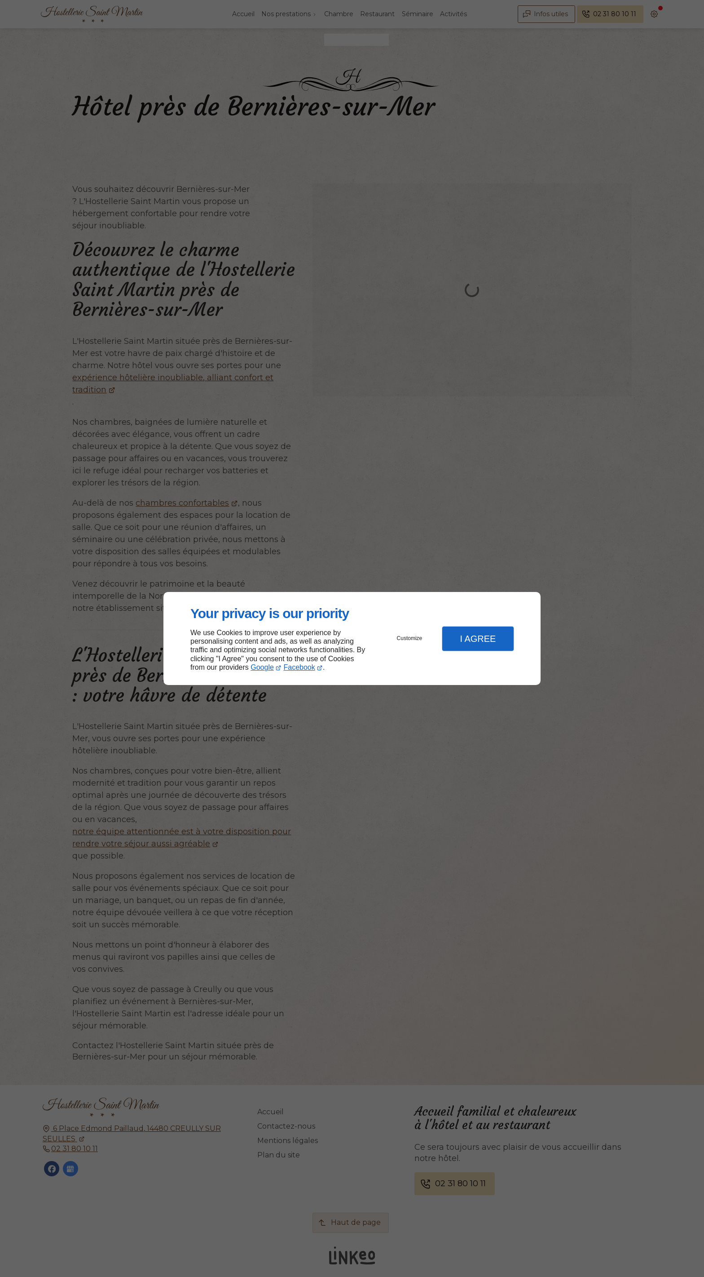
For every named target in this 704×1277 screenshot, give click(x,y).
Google (262, 667)
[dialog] (352, 638)
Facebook (299, 667)
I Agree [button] (478, 639)
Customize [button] (409, 638)
